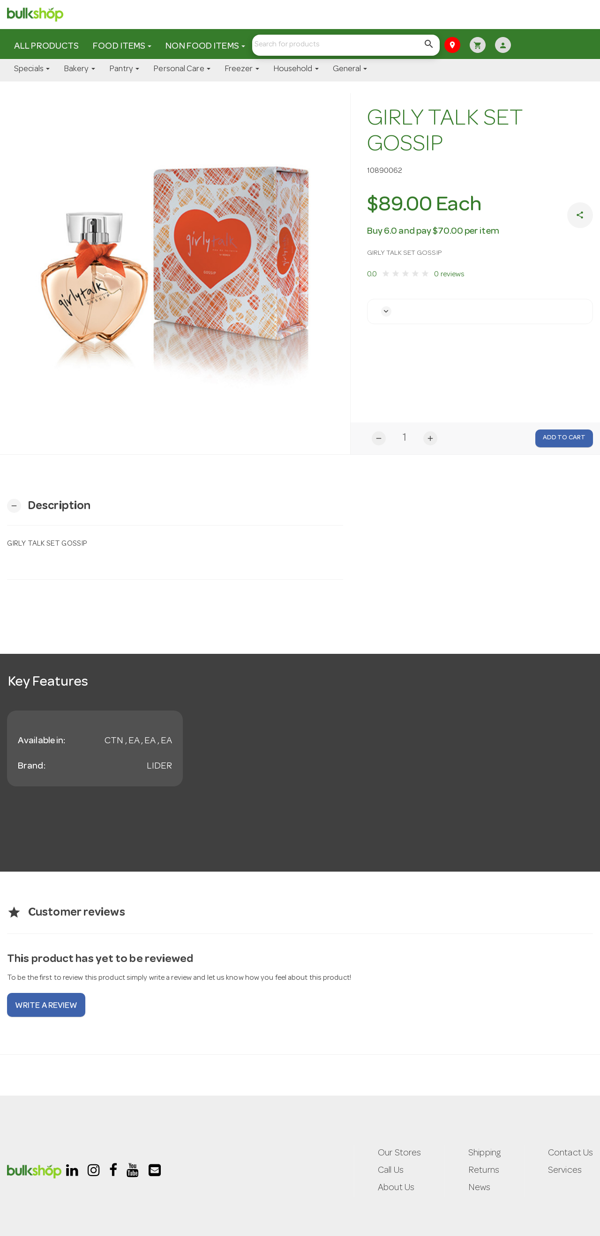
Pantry (124, 69)
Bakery (79, 69)
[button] (386, 311)
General (350, 69)
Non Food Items (205, 47)
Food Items (122, 47)
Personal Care (181, 69)
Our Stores (399, 1153)
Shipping (484, 1153)
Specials (32, 69)
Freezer (242, 69)
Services (565, 1171)
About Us (396, 1188)
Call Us (391, 1171)
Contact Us (570, 1153)
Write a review (46, 1006)
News (479, 1188)
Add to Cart (564, 438)
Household (296, 69)
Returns (483, 1171)
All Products (46, 47)
